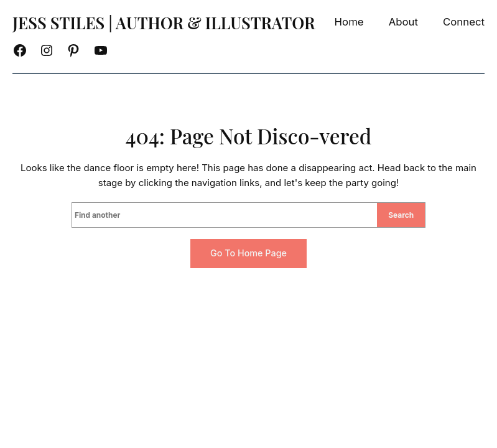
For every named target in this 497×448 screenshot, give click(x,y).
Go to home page (248, 253)
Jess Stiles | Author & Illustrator (163, 22)
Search (401, 215)
